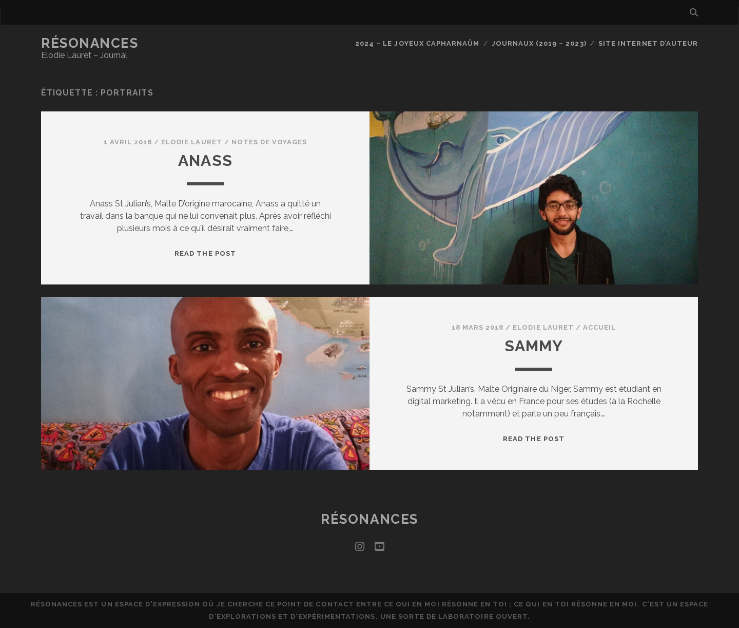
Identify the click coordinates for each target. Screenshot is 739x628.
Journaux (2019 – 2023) (539, 43)
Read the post (205, 253)
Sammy (533, 346)
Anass (205, 160)
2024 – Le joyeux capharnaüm (417, 43)
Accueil (599, 327)
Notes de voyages (269, 142)
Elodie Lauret (191, 142)
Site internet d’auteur (648, 43)
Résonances (90, 43)
